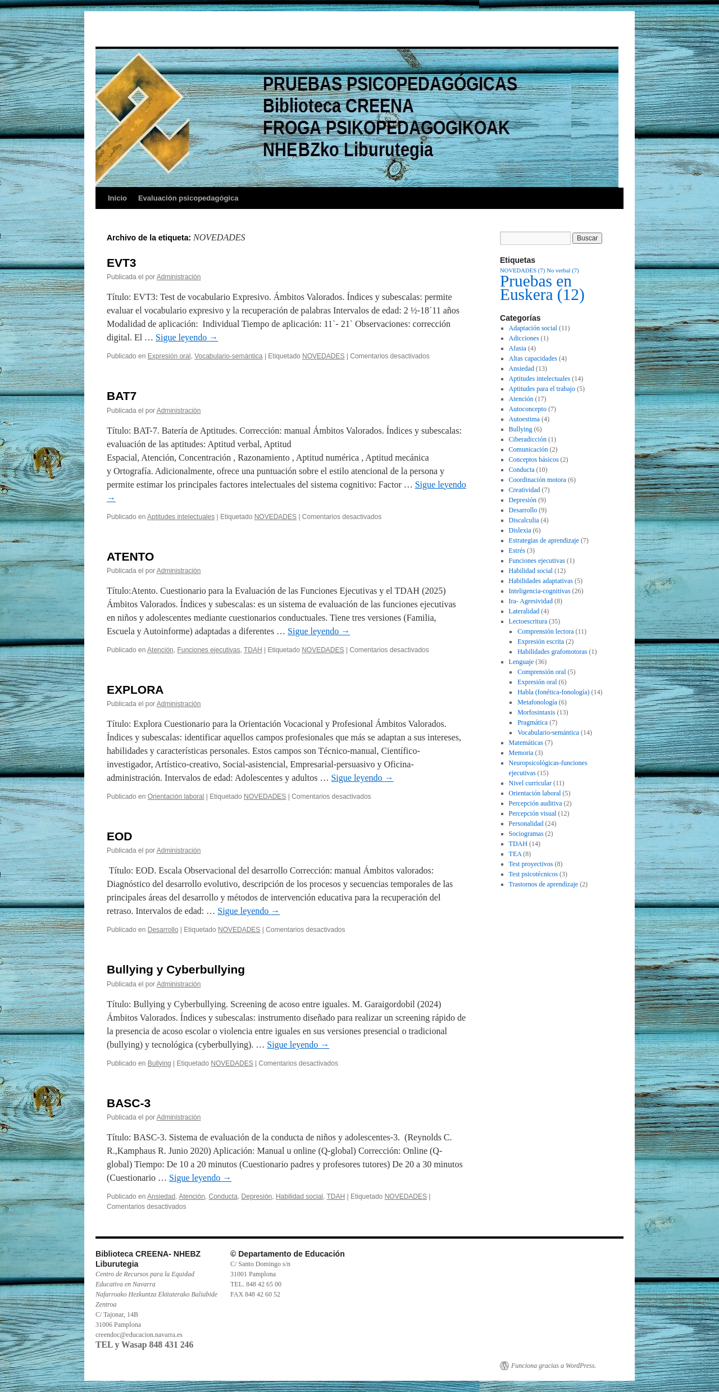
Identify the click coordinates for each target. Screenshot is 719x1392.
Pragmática (532, 722)
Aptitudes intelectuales (181, 517)
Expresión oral (169, 356)
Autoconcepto (528, 409)
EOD (120, 836)
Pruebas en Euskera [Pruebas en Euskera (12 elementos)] (542, 287)
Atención (160, 650)
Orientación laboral (176, 796)
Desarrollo (163, 930)
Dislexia (520, 530)
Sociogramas (526, 834)
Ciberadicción (528, 439)
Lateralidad (524, 611)
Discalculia (524, 520)
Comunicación (528, 449)
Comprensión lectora (545, 631)
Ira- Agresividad (531, 601)
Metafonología (537, 702)
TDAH (253, 650)
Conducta (223, 1196)
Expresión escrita (540, 641)
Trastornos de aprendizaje (544, 884)
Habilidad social (299, 1196)
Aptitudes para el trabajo (542, 389)
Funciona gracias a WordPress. (553, 1366)
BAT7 (121, 395)
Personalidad (526, 823)
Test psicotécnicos (533, 874)
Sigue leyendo (187, 337)
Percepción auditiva (535, 803)
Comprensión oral (541, 672)
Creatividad (524, 490)
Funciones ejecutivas (208, 650)
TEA (515, 854)
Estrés (517, 550)
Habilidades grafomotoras (552, 652)
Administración (179, 277)
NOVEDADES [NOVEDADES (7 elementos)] (522, 270)
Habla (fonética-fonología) (553, 692)
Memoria (521, 753)
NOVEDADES (323, 356)
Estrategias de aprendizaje (544, 540)
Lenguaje (521, 662)
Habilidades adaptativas (541, 581)
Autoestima (524, 419)
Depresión (257, 1196)
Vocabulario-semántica (228, 356)
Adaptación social (533, 328)
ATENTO (130, 556)
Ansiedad (161, 1196)
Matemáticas (526, 743)
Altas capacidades (533, 358)
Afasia (517, 348)
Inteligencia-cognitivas (540, 591)
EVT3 (121, 262)
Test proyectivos (531, 864)
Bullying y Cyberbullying (176, 969)
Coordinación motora (537, 480)
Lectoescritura (528, 621)
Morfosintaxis (536, 712)
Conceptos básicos (534, 459)
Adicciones (524, 338)
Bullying (159, 1063)
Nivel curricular (530, 783)
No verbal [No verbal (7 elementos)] (563, 270)
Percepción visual (533, 813)
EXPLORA (135, 689)
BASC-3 (129, 1103)
